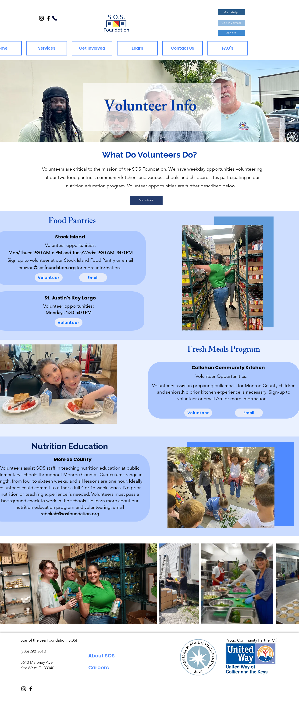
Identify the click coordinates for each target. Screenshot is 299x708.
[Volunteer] (146, 200)
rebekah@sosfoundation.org (69, 513)
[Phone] (55, 18)
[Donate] (231, 33)
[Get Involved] (231, 23)
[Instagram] (41, 18)
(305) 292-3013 (33, 651)
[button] (46, 48)
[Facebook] (48, 18)
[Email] (93, 277)
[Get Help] (231, 12)
